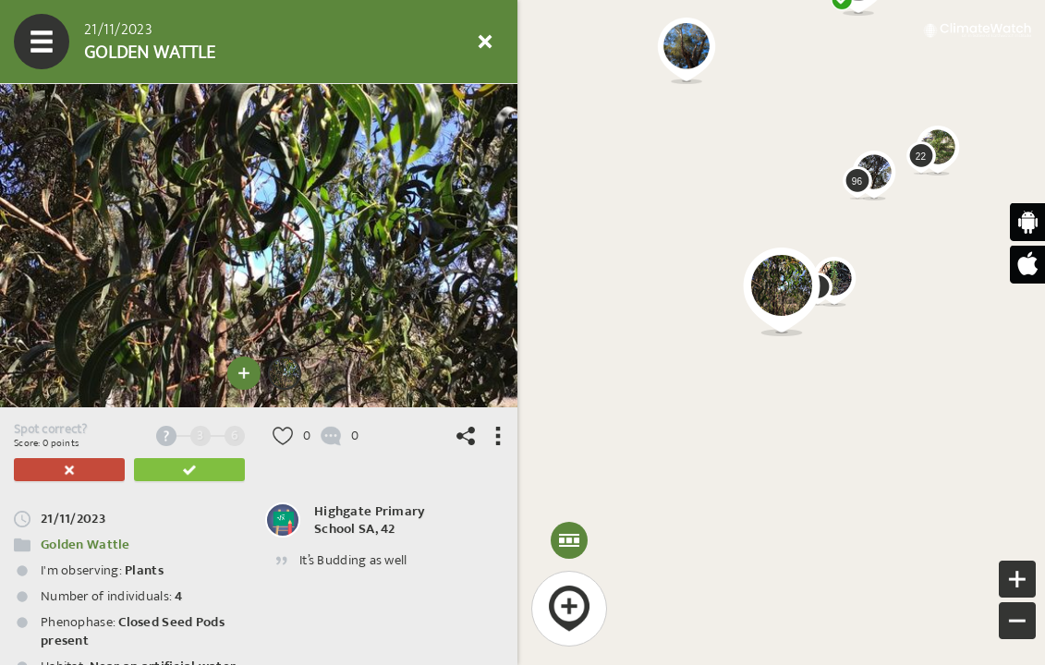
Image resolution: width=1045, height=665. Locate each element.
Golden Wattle (85, 544)
